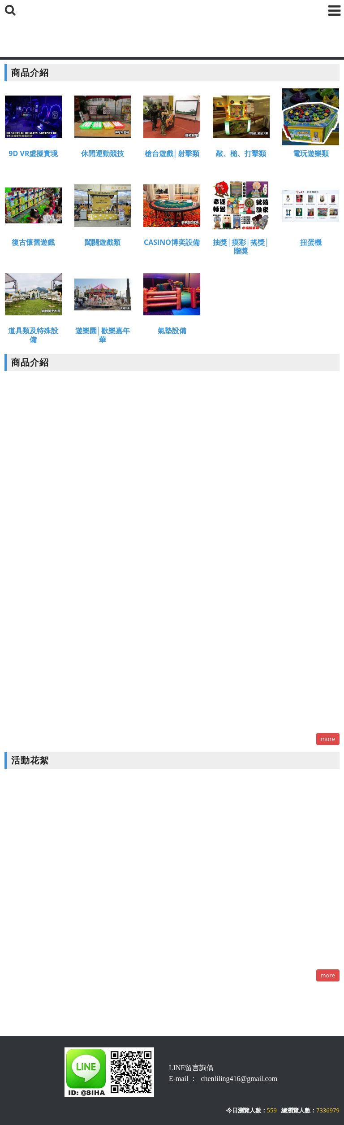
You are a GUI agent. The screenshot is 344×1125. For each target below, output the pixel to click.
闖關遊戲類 (102, 243)
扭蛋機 (311, 243)
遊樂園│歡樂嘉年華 (102, 336)
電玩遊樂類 (311, 154)
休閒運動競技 (102, 154)
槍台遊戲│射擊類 (172, 154)
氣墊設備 (172, 332)
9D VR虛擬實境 (33, 154)
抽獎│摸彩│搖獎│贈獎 (241, 247)
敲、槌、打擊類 (241, 154)
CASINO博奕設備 (172, 243)
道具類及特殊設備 (33, 336)
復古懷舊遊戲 (33, 243)
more (328, 739)
